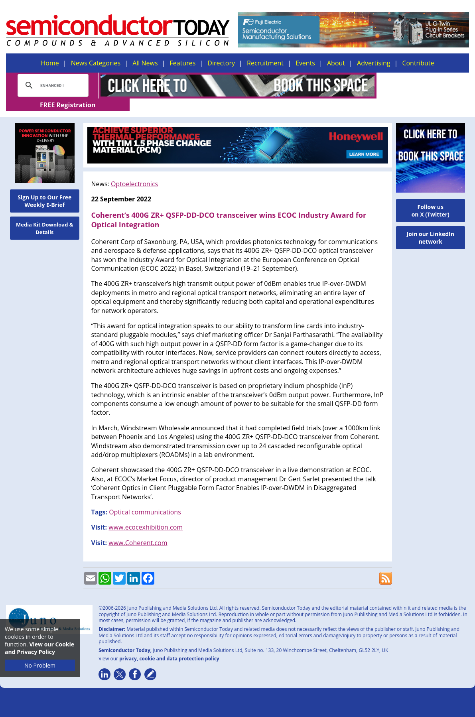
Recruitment (265, 63)
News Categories (95, 63)
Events (305, 63)
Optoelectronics (134, 171)
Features (183, 63)
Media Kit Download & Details (44, 215)
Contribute (418, 63)
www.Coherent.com (137, 530)
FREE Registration (423, 85)
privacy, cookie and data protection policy (169, 645)
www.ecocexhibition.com (145, 514)
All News (145, 63)
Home (50, 63)
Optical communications (145, 499)
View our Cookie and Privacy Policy (39, 648)
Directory (221, 63)
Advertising (373, 63)
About (336, 63)
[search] (51, 85)
